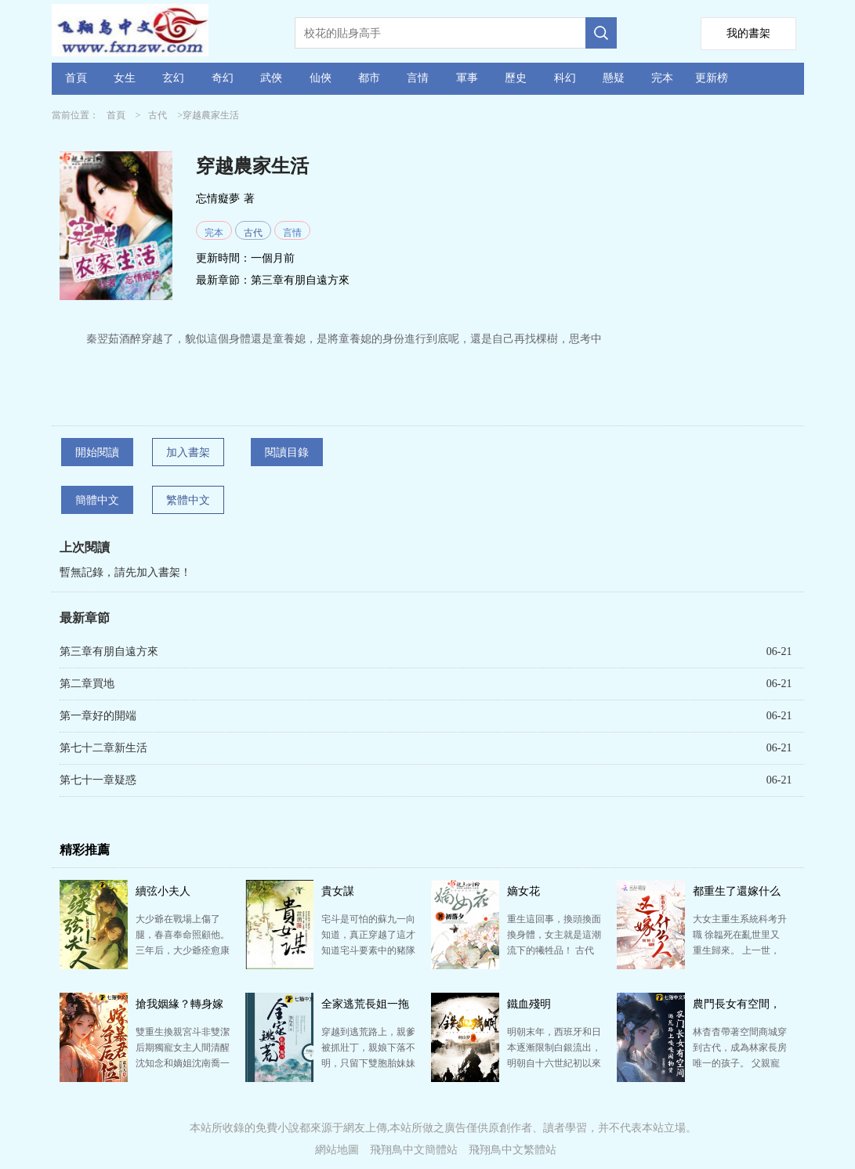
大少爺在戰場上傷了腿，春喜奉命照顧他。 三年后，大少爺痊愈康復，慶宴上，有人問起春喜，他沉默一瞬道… (183, 950)
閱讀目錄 (287, 452)
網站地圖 (337, 1150)
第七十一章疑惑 (98, 780)
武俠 (271, 78)
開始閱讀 (97, 452)
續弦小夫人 (163, 891)
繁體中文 (188, 500)
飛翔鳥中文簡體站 (414, 1150)
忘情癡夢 (218, 198)
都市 (369, 78)
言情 (418, 78)
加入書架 (188, 452)
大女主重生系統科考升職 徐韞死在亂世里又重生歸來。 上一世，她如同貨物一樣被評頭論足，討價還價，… (740, 950)
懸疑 (614, 78)
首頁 (76, 78)
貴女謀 (337, 891)
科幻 (565, 78)
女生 (125, 78)
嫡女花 (523, 891)
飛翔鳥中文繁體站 (512, 1150)
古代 (157, 115)
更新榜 (711, 78)
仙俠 (320, 78)
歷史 (516, 78)
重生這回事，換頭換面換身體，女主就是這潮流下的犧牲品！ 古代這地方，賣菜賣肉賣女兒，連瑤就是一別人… (554, 950)
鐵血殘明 (529, 1004)
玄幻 (173, 78)
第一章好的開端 (98, 716)
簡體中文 (97, 500)
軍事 (467, 78)
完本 (662, 78)
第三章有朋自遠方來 (300, 280)
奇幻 (223, 78)
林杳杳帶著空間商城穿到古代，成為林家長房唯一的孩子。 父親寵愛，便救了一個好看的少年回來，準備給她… (740, 1063)
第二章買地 (87, 683)
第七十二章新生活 (103, 748)
